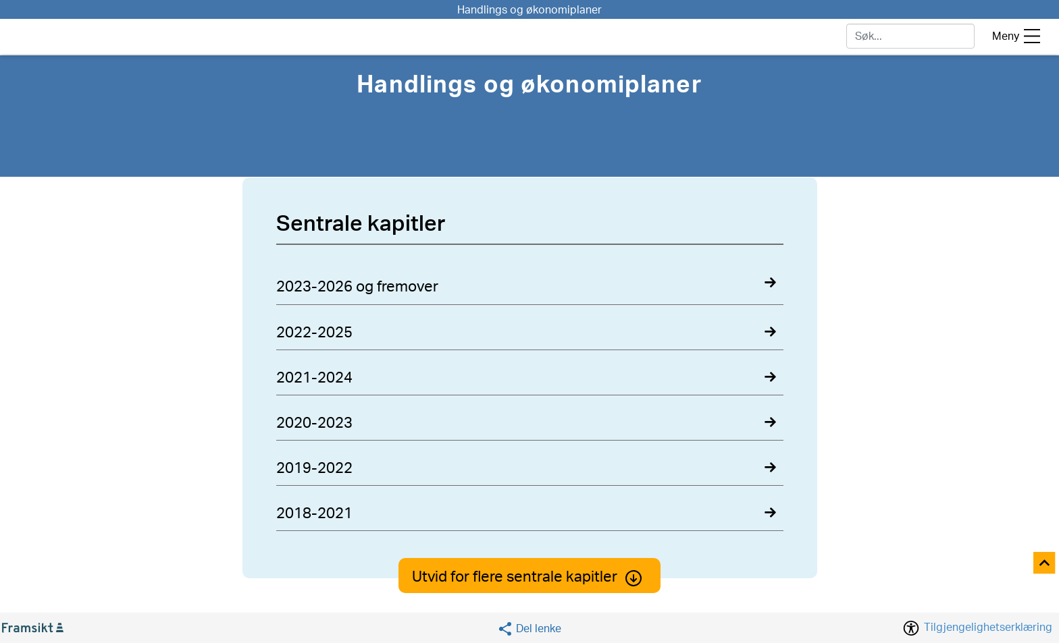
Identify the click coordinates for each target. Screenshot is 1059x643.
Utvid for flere (529, 576)
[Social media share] (529, 628)
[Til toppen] (1045, 564)
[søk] (910, 36)
